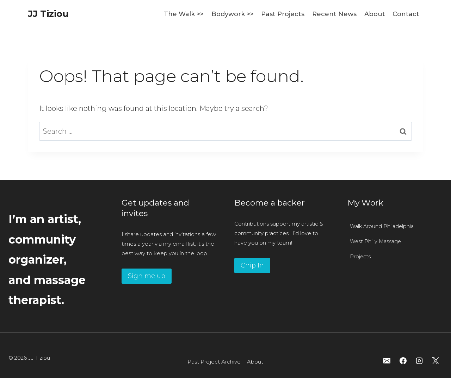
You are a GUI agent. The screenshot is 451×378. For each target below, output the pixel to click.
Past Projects (282, 14)
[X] (435, 361)
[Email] (387, 361)
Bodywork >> (232, 14)
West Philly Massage (375, 241)
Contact (406, 14)
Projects (360, 256)
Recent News (334, 14)
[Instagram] (419, 361)
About (374, 14)
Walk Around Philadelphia (382, 226)
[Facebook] (403, 361)
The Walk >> (184, 14)
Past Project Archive (214, 361)
